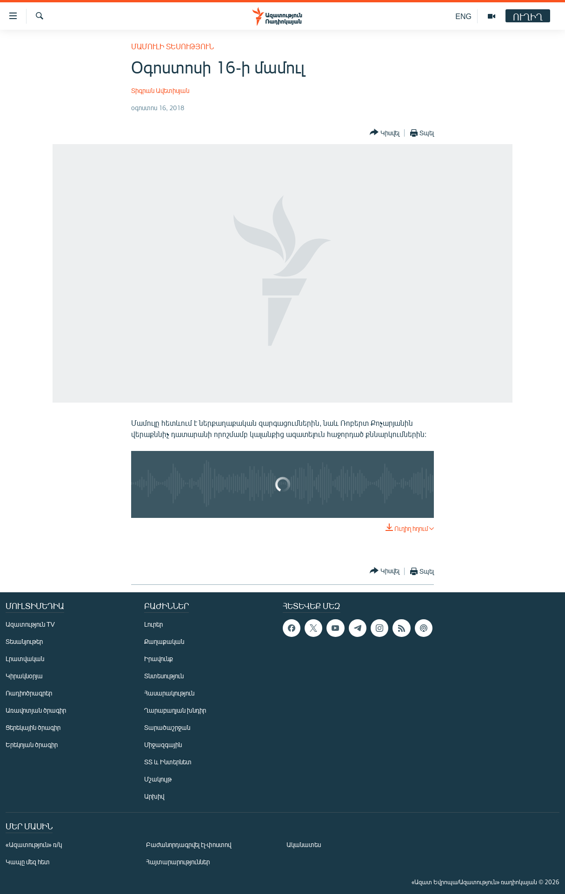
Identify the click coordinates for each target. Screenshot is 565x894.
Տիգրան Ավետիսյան (160, 90)
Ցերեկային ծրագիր (33, 727)
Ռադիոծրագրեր (29, 693)
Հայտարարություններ (178, 862)
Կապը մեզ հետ (28, 862)
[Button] (384, 132)
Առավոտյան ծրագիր (36, 710)
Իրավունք (158, 658)
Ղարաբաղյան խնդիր (175, 710)
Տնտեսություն (164, 676)
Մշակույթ (158, 779)
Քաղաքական (164, 641)
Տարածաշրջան (167, 727)
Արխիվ (154, 796)
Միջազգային (163, 744)
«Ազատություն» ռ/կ (34, 844)
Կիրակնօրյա (24, 676)
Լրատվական (25, 658)
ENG (463, 16)
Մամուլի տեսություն (172, 46)
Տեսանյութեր (24, 641)
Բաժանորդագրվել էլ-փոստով (189, 844)
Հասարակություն (169, 693)
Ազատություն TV (30, 624)
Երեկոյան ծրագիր (32, 744)
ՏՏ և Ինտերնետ (168, 762)
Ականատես (303, 844)
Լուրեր (153, 624)
